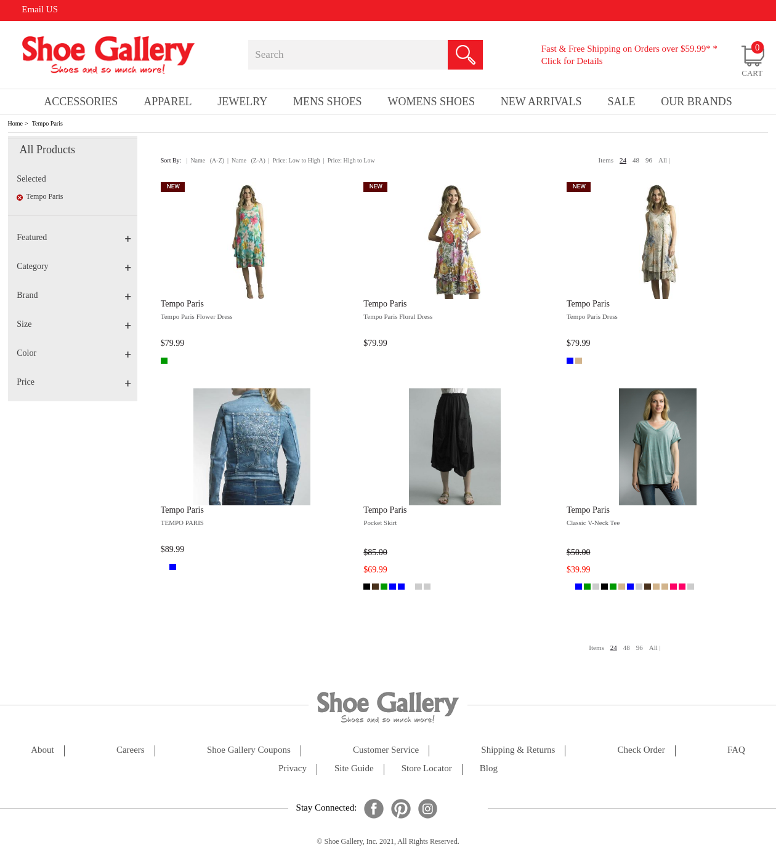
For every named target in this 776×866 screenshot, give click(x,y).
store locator (427, 768)
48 (636, 160)
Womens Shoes (431, 101)
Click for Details (572, 61)
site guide (354, 768)
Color (74, 353)
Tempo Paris (47, 123)
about (42, 750)
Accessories (81, 101)
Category (74, 266)
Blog (489, 768)
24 (623, 160)
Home (15, 123)
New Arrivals (541, 101)
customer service (386, 750)
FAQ (736, 750)
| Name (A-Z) (205, 160)
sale (621, 101)
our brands (696, 101)
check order (641, 750)
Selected (31, 178)
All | (664, 160)
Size (74, 324)
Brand (74, 295)
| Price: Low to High (294, 160)
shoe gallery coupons (249, 750)
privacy (292, 768)
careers (130, 750)
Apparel (167, 101)
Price (74, 382)
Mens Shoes (327, 101)
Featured (74, 237)
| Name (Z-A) (246, 160)
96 (648, 160)
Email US (40, 9)
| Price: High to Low (349, 160)
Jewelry (242, 101)
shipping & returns (518, 750)
